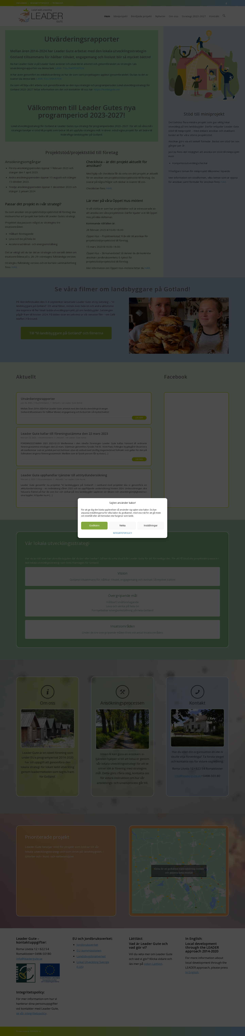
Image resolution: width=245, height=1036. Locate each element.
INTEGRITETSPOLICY (122, 533)
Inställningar (151, 525)
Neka (122, 525)
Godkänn (94, 525)
